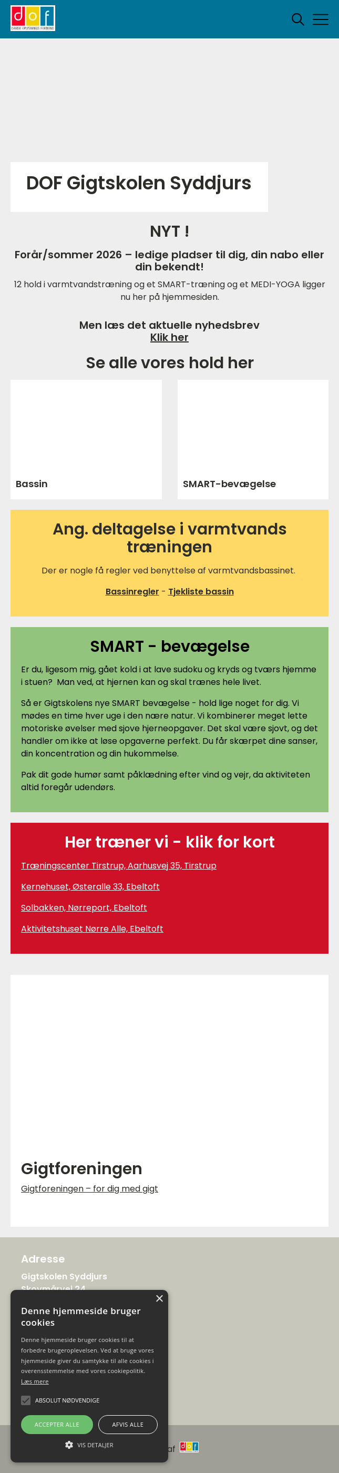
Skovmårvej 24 (53, 1289)
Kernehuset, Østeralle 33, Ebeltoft (90, 887)
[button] (89, 1444)
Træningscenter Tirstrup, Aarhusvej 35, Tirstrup (119, 866)
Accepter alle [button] (57, 1424)
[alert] (89, 1376)
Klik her (169, 337)
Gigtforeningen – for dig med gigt (89, 1189)
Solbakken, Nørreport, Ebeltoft (84, 908)
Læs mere (35, 1381)
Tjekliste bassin (201, 592)
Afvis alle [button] (127, 1424)
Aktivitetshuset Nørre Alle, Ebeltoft (92, 929)
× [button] (159, 1299)
